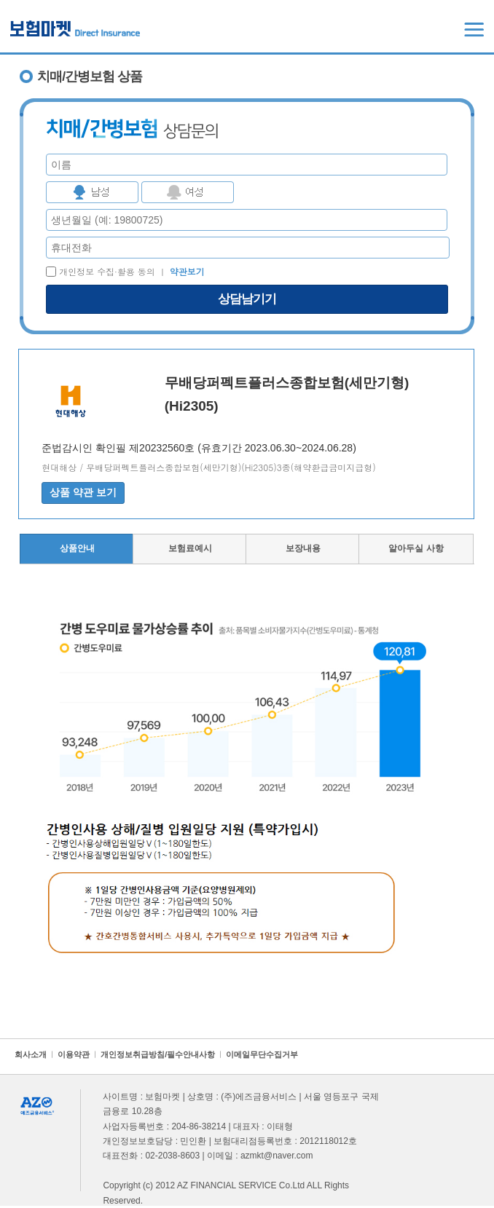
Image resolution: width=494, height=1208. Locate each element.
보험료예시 (190, 548)
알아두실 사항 (415, 548)
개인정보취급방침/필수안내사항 (158, 1054)
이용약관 (74, 1054)
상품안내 (77, 548)
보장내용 (303, 548)
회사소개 (31, 1054)
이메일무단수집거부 (262, 1054)
